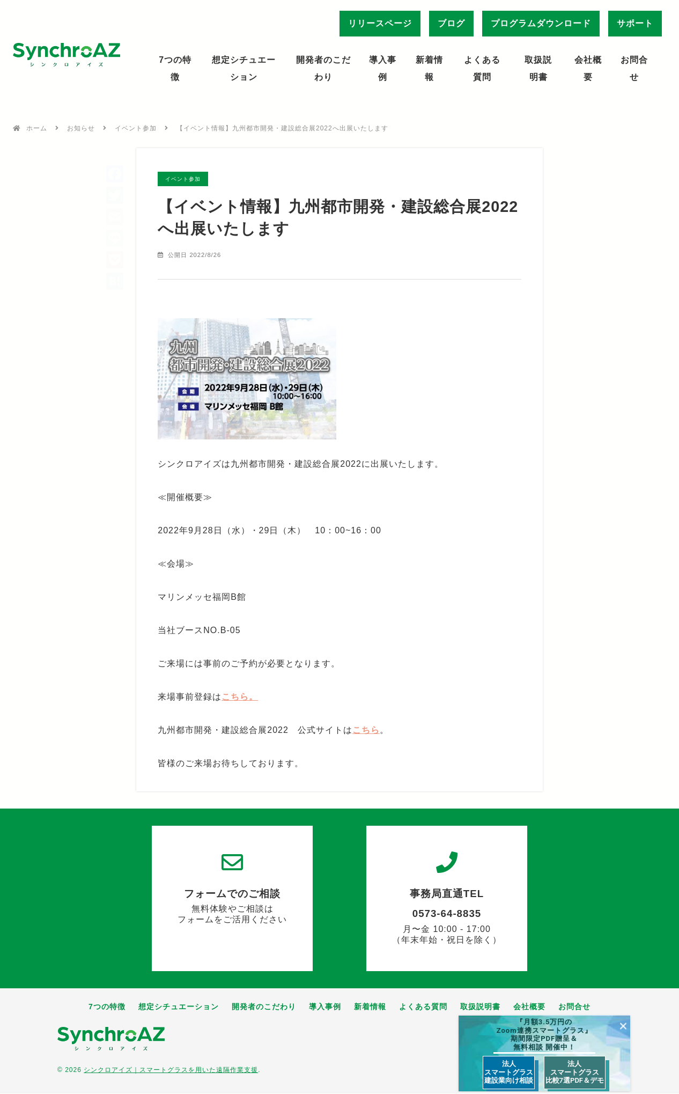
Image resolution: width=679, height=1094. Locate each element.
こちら (366, 730)
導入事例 (382, 68)
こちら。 (240, 697)
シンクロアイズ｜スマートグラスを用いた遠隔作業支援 (171, 1070)
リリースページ (380, 23)
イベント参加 (136, 128)
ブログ (451, 23)
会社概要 (588, 68)
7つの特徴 (175, 68)
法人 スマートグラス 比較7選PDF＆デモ (574, 1072)
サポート (635, 23)
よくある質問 (482, 68)
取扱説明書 (538, 68)
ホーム (36, 128)
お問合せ (634, 68)
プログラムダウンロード (541, 23)
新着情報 (429, 68)
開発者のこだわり (323, 68)
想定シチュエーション (244, 68)
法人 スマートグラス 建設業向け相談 (508, 1072)
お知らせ (81, 128)
